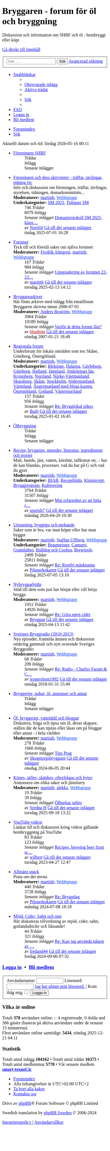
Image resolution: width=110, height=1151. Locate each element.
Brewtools (83, 550)
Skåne (39, 381)
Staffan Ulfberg (70, 540)
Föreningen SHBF (29, 153)
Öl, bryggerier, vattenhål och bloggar (46, 718)
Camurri (79, 545)
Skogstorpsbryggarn (48, 758)
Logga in (12, 967)
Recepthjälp (71, 480)
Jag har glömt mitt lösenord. (60, 986)
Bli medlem (41, 967)
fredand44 (39, 951)
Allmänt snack (26, 871)
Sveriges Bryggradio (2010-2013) (43, 634)
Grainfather (23, 550)
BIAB (53, 480)
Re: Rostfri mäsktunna (75, 565)
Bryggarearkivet (27, 296)
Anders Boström (54, 311)
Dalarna (73, 366)
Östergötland (24, 391)
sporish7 (37, 510)
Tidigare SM (77, 202)
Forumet (20, 242)
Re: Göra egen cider (72, 614)
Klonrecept (94, 480)
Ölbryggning (24, 425)
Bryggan (37, 619)
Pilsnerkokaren (43, 570)
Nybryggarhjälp (27, 584)
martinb (47, 197)
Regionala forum (28, 346)
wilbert (36, 857)
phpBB (25, 1103)
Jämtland (57, 371)
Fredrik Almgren (55, 252)
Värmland (22, 386)
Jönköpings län (80, 371)
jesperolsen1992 (44, 679)
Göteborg (21, 371)
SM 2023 (56, 202)
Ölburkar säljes (68, 802)
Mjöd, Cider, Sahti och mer (37, 916)
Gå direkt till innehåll (21, 49)
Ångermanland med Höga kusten (62, 386)
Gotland (45, 391)
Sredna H (38, 807)
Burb (34, 411)
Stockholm (56, 381)
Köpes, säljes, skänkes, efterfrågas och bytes (52, 777)
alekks (62, 787)
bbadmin (37, 331)
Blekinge (56, 366)
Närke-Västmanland (71, 376)
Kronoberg (22, 376)
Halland (39, 371)
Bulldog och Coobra (54, 550)
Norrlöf (36, 227)
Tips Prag (63, 753)
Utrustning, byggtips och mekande (43, 524)
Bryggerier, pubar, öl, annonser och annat (50, 693)
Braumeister (58, 545)
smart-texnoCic (17, 1069)
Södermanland (81, 381)
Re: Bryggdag (67, 896)
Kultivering (52, 485)
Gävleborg (91, 366)
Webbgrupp (66, 197)
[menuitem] (41, 84)
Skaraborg (22, 381)
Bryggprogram (26, 485)
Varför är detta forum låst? (78, 326)
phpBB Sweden (58, 1112)
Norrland (43, 376)
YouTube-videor (27, 822)
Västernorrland (68, 391)
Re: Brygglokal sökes (74, 406)
